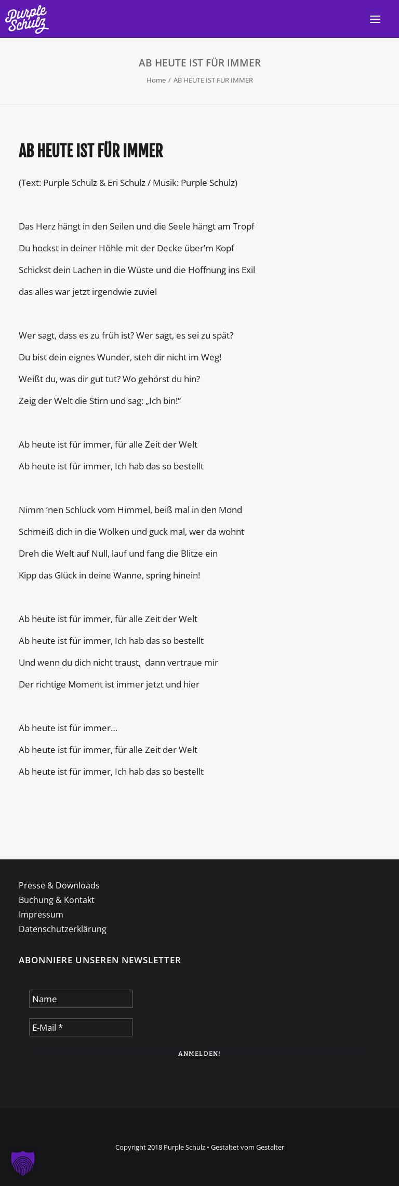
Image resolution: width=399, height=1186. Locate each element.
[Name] (81, 999)
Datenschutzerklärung (63, 929)
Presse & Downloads (59, 885)
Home (156, 80)
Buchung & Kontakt (57, 900)
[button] (375, 19)
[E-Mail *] (81, 1027)
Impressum (41, 914)
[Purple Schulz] (27, 19)
